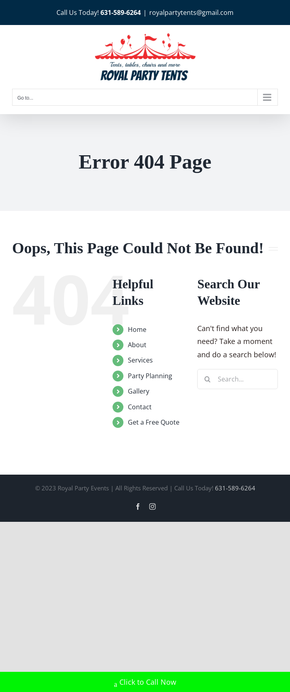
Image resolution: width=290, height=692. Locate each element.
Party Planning (150, 375)
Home (137, 329)
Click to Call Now (145, 683)
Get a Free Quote (153, 422)
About (137, 344)
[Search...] (237, 379)
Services (140, 360)
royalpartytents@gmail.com (191, 12)
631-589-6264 (120, 12)
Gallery (138, 391)
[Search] (207, 379)
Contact (140, 406)
